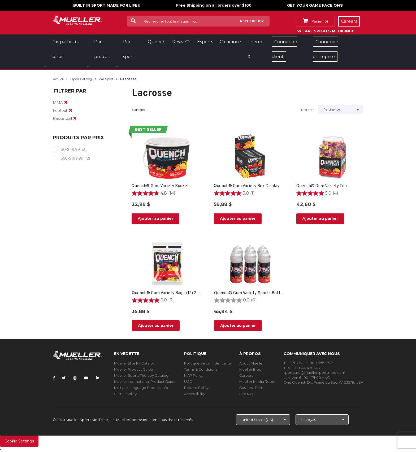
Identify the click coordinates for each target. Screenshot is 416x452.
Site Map (247, 394)
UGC (188, 381)
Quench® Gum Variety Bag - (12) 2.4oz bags (168, 293)
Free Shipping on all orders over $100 (214, 5)
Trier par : (308, 110)
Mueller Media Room (257, 381)
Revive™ (181, 41)
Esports (205, 41)
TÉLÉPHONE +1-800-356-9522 (308, 363)
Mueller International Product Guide (145, 381)
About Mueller (251, 363)
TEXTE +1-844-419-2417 (302, 368)
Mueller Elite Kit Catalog (134, 363)
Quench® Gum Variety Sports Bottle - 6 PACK (250, 293)
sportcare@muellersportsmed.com (314, 372)
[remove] (66, 102)
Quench (157, 41)
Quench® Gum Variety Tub (321, 186)
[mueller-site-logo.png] (77, 19)
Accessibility (194, 394)
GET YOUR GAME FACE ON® (315, 5)
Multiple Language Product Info (141, 387)
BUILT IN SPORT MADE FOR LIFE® (107, 5)
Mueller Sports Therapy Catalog (141, 375)
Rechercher (252, 21)
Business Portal (252, 387)
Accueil (58, 79)
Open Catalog (81, 79)
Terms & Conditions (200, 369)
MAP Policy (193, 375)
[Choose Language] (322, 419)
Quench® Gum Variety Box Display (246, 186)
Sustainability (125, 394)
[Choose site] (263, 419)
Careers (246, 375)
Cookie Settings (19, 441)
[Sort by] (340, 109)
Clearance (230, 41)
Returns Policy (196, 387)
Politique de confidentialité (207, 363)
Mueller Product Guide (133, 369)
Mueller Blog (250, 369)
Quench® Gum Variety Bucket (160, 186)
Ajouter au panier (155, 218)
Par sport (106, 79)
